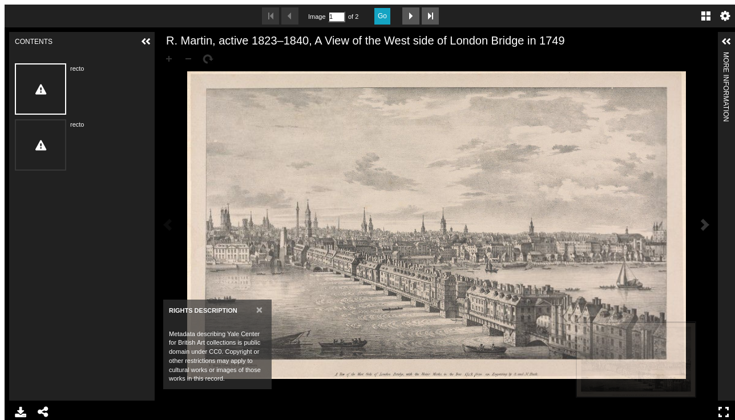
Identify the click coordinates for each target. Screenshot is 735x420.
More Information (726, 57)
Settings (725, 16)
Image (316, 16)
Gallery (705, 16)
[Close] (259, 309)
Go (382, 16)
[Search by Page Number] (336, 16)
